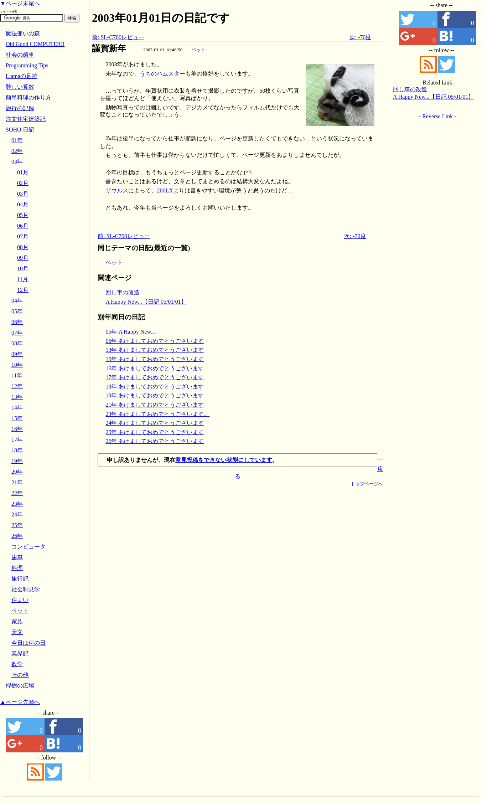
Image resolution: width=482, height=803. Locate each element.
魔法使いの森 (23, 33)
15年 (17, 418)
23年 (17, 504)
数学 (17, 664)
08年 (17, 343)
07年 (17, 333)
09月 (22, 258)
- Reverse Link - (437, 116)
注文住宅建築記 (26, 119)
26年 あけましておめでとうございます (154, 441)
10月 (22, 269)
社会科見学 (25, 589)
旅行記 (19, 579)
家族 (17, 621)
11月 (22, 279)
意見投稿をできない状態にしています (223, 460)
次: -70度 (360, 37)
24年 (17, 514)
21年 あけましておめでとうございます (154, 405)
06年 (17, 322)
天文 (17, 632)
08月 (22, 247)
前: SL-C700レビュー (118, 37)
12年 (17, 386)
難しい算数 (20, 87)
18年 (17, 450)
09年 (17, 354)
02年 (17, 151)
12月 (22, 290)
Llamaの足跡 (21, 76)
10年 (17, 365)
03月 (22, 194)
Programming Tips (27, 65)
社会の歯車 (20, 55)
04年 (17, 301)
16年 (17, 429)
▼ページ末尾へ (20, 3)
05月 (22, 215)
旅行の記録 (20, 108)
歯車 (17, 557)
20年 (17, 472)
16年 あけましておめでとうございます (154, 368)
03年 (17, 162)
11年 (16, 375)
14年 (17, 408)
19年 (17, 461)
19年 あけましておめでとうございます (154, 395)
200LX (165, 190)
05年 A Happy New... (130, 332)
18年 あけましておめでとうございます (154, 387)
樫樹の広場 (20, 686)
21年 (17, 482)
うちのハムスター (162, 74)
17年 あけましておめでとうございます (154, 377)
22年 (17, 493)
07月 (22, 236)
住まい (19, 600)
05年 (17, 311)
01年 (17, 140)
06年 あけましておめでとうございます (154, 341)
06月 (22, 226)
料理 (17, 568)
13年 (17, 397)
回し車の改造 (122, 292)
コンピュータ (28, 547)
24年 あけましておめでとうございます (154, 423)
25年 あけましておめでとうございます (154, 432)
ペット (199, 49)
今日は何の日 (28, 643)
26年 (17, 536)
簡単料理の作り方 (28, 97)
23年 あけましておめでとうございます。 (157, 414)
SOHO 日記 (20, 130)
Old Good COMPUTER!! (35, 44)
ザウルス (116, 190)
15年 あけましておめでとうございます (154, 359)
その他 (19, 675)
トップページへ (367, 484)
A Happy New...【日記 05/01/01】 (145, 302)
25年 (17, 525)
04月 (22, 204)
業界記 (19, 653)
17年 (17, 440)
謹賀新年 (109, 48)
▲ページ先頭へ (20, 702)
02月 (22, 183)
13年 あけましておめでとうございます (154, 350)
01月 (22, 172)
